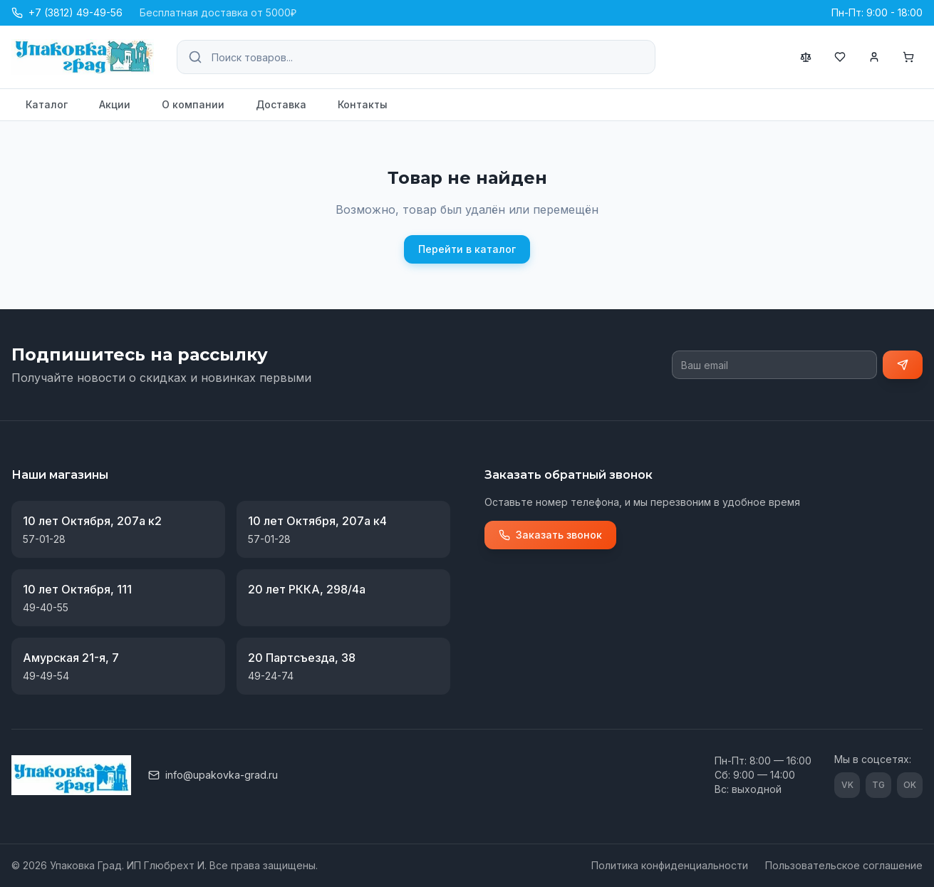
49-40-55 (45, 607)
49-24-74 (271, 676)
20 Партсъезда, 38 (302, 657)
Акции (114, 104)
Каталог (47, 104)
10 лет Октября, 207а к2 (92, 521)
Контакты (363, 104)
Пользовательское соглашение (844, 865)
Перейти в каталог (467, 249)
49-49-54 (46, 676)
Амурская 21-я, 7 (71, 657)
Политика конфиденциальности (669, 865)
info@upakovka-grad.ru (213, 775)
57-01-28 (44, 539)
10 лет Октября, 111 (77, 589)
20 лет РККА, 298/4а (306, 589)
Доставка (281, 104)
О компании (193, 104)
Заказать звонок (550, 535)
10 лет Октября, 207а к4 (317, 521)
